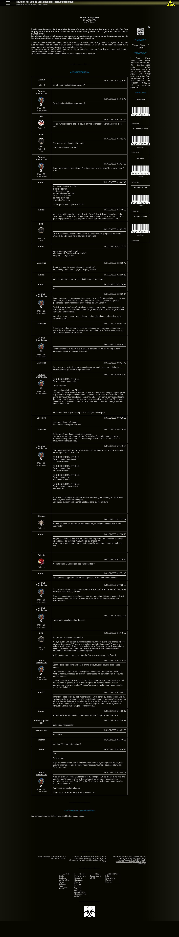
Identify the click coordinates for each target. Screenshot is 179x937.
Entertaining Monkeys (110, 879)
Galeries (62, 884)
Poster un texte (80, 876)
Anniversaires (79, 892)
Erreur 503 (63, 888)
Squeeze (108, 882)
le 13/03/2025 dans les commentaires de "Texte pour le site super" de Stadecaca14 (131, 861)
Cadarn (41, 79)
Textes (81, 874)
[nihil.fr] (108, 876)
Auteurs (77, 896)
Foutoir (62, 886)
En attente (78, 878)
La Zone (44, 1)
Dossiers (77, 882)
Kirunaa (41, 516)
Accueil (66, 874)
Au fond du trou (140, 187)
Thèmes (135, 45)
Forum (61, 882)
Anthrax (91, 22)
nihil (41, 134)
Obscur (144, 45)
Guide (61, 876)
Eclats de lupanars (89, 17)
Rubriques (78, 880)
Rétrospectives (80, 894)
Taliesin (41, 555)
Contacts (62, 878)
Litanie (140, 47)
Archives (77, 890)
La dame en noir (140, 129)
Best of (77, 886)
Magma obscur (140, 216)
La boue (140, 158)
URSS (92, 878)
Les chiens (140, 99)
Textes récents (95, 876)
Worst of (77, 888)
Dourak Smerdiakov (41, 92)
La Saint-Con (64, 880)
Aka (41, 116)
